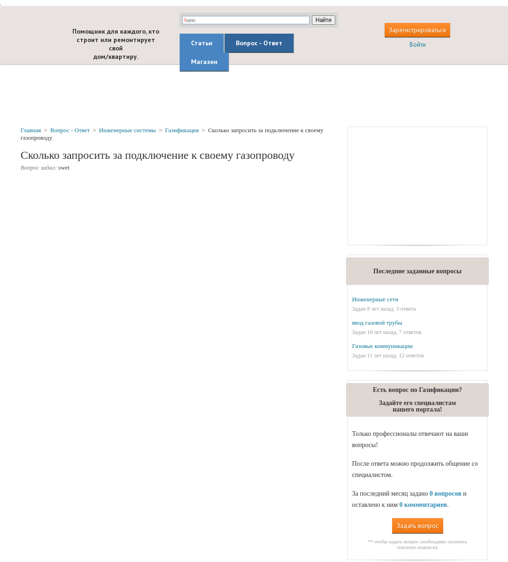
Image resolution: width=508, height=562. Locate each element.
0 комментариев (423, 504)
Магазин (204, 61)
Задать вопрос (417, 525)
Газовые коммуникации (382, 345)
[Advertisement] (254, 95)
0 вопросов (445, 493)
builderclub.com (38, 40)
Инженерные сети (375, 299)
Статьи (201, 43)
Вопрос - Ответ (259, 43)
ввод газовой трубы (377, 322)
